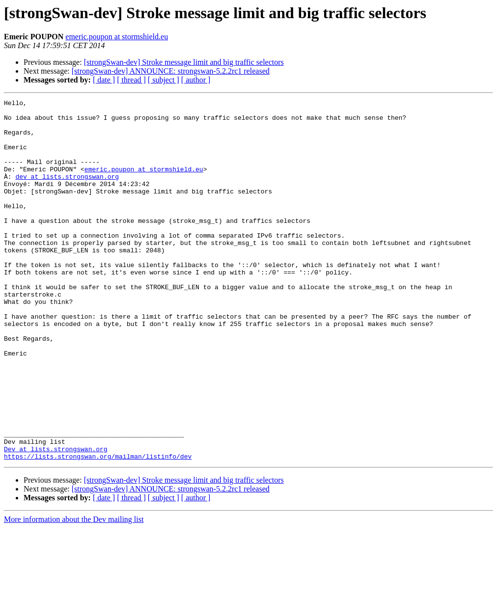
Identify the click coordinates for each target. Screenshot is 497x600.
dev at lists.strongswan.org (67, 192)
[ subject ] (163, 80)
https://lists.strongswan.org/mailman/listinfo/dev (98, 528)
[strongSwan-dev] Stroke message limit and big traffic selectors (184, 62)
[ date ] (104, 80)
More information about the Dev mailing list (73, 591)
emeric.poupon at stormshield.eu (116, 36)
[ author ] (196, 80)
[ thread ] (131, 80)
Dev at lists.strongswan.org (56, 519)
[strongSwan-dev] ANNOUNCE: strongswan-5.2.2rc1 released (171, 71)
